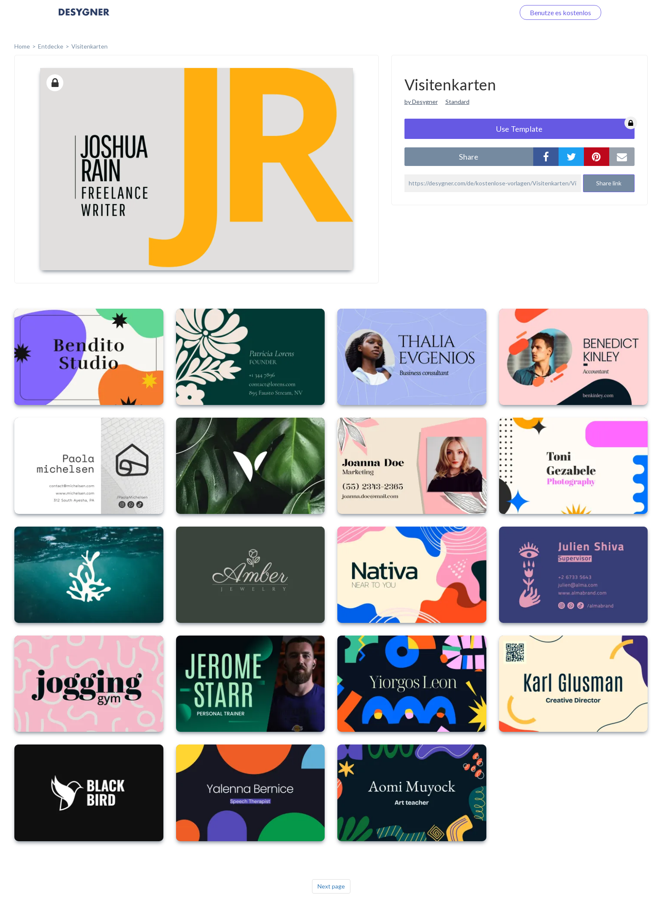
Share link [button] (608, 183)
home (22, 46)
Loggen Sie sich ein (478, 12)
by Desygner (421, 101)
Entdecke (50, 46)
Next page (331, 886)
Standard (457, 101)
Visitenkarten (89, 46)
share (468, 156)
